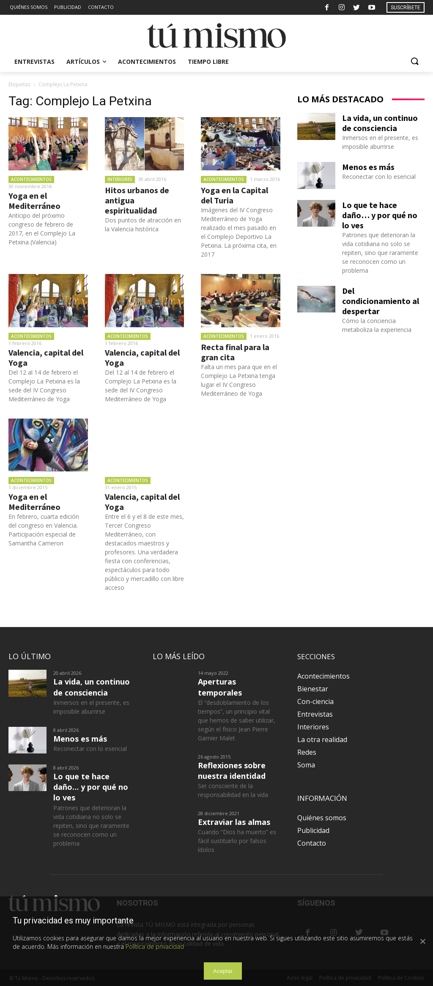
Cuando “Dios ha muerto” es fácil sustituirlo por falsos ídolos (237, 841)
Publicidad (313, 830)
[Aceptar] (422, 941)
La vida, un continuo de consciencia (380, 122)
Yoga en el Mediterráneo (34, 200)
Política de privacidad (155, 946)
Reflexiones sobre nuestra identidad (232, 770)
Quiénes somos (321, 817)
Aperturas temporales (220, 687)
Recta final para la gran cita (235, 352)
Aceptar (223, 971)
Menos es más (368, 167)
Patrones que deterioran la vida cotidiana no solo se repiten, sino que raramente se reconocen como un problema (380, 252)
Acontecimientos (31, 179)
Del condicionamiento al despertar (380, 300)
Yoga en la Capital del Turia (234, 195)
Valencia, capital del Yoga (45, 357)
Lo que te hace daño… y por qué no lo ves (379, 215)
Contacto (311, 843)
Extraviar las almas (234, 822)
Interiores (119, 179)
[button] (414, 62)
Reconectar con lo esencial (379, 177)
